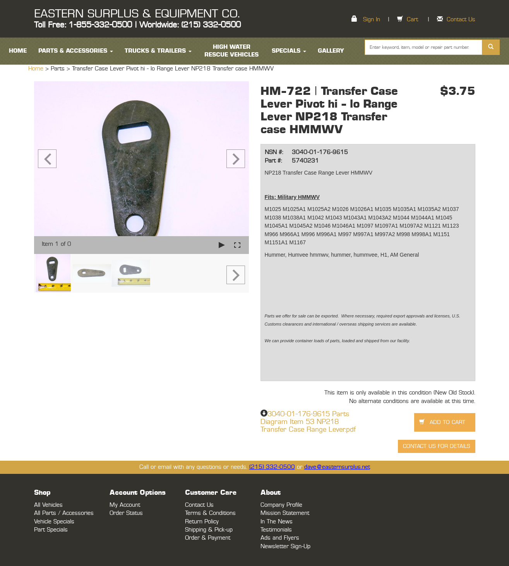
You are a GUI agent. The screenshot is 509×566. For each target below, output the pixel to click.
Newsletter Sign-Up (285, 546)
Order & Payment (207, 538)
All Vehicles (48, 505)
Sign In (371, 19)
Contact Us (461, 19)
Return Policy (202, 522)
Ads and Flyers (279, 538)
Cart (412, 19)
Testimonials (276, 530)
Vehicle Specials (54, 522)
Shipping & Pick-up (209, 530)
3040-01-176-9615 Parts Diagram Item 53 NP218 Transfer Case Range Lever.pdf (308, 422)
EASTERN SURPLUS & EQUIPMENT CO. (137, 14)
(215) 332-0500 (272, 467)
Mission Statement (284, 513)
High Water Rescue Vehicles (231, 51)
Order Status (126, 513)
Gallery (331, 51)
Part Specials (51, 530)
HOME (18, 51)
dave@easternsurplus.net (337, 467)
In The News (276, 522)
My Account (125, 505)
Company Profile (281, 505)
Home (36, 69)
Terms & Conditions (210, 513)
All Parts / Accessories (64, 513)
